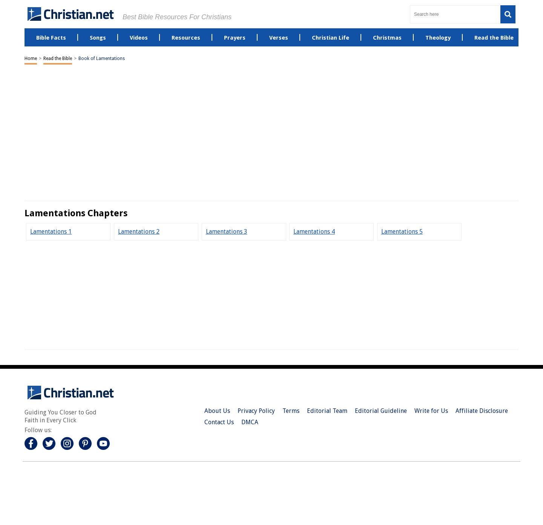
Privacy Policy (256, 410)
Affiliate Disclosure (482, 410)
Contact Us (219, 422)
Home (31, 58)
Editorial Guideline (381, 410)
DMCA (249, 422)
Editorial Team (327, 410)
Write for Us (431, 410)
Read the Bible (57, 58)
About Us (217, 410)
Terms (290, 410)
